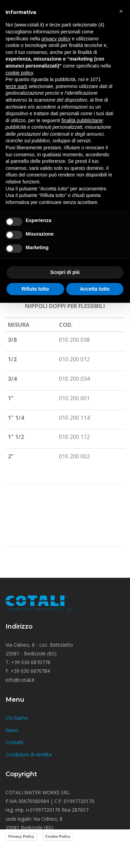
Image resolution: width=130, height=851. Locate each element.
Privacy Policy (21, 836)
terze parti (16, 86)
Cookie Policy (57, 836)
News (12, 730)
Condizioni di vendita (29, 754)
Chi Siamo (17, 718)
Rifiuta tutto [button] (35, 289)
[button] (121, 11)
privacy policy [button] (56, 38)
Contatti (15, 742)
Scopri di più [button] (65, 272)
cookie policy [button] (19, 73)
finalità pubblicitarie (82, 120)
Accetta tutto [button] (95, 289)
